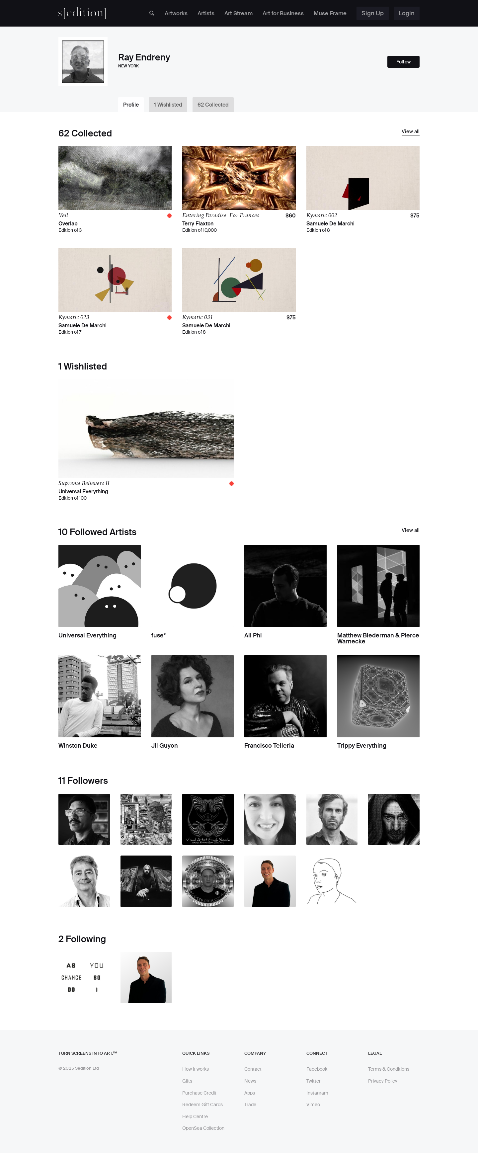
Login (407, 13)
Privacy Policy (382, 1081)
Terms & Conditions (388, 1069)
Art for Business (279, 13)
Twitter (313, 1081)
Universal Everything (83, 491)
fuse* (158, 636)
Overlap (68, 223)
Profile (131, 104)
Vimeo (313, 1105)
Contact (253, 1069)
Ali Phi (253, 636)
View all (411, 132)
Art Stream (232, 13)
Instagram (317, 1093)
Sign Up (372, 13)
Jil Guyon (164, 746)
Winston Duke (78, 746)
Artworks (166, 13)
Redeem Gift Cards (202, 1105)
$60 (290, 215)
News (250, 1081)
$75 (415, 215)
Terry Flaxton (197, 223)
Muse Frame (329, 13)
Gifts (187, 1081)
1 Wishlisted (169, 104)
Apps (249, 1093)
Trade (250, 1105)
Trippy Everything (361, 746)
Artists (198, 13)
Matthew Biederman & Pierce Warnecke (378, 639)
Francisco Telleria (269, 746)
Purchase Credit (199, 1093)
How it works (195, 1069)
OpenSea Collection (203, 1128)
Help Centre (195, 1116)
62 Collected (214, 104)
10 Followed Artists (97, 532)
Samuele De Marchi (330, 223)
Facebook (316, 1069)
